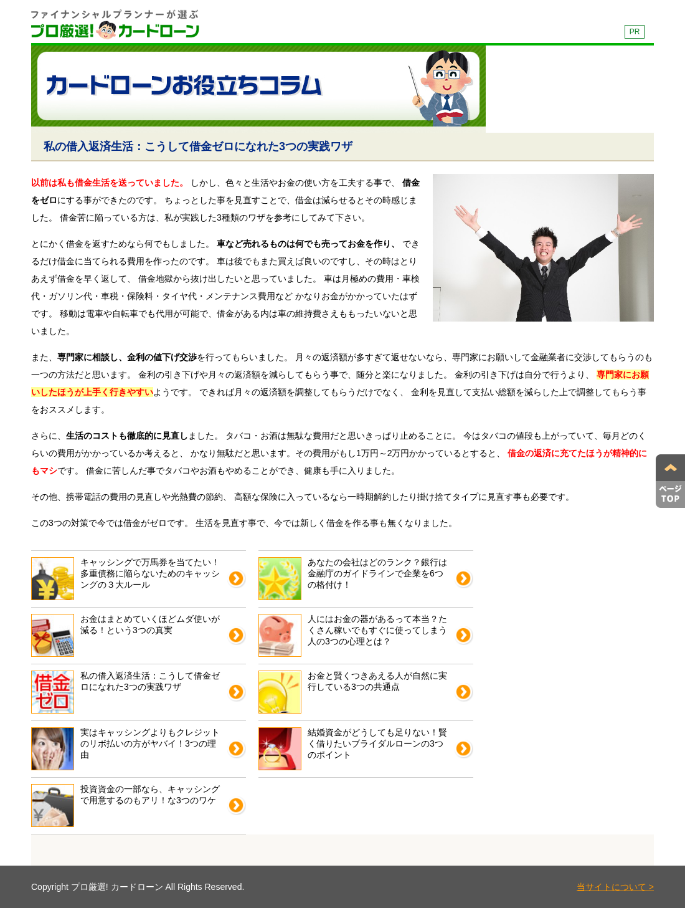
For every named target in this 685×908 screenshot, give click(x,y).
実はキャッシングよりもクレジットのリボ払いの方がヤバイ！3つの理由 (125, 748)
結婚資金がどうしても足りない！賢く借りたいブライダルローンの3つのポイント (352, 748)
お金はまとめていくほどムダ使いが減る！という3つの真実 (125, 635)
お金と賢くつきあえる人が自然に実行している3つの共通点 (352, 692)
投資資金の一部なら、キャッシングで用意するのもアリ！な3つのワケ (125, 805)
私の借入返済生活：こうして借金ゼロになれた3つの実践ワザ (125, 692)
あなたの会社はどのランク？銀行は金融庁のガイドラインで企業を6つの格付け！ (352, 578)
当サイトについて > (615, 887)
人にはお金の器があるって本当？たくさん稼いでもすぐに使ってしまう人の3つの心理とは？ (352, 635)
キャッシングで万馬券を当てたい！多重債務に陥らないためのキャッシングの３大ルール (125, 578)
